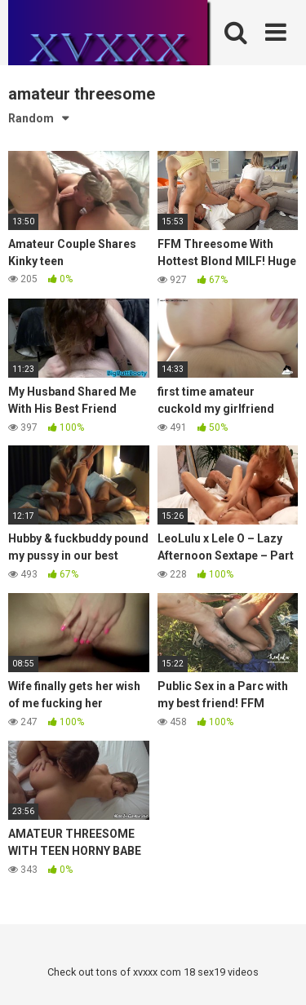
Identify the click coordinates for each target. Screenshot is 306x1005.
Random (31, 118)
